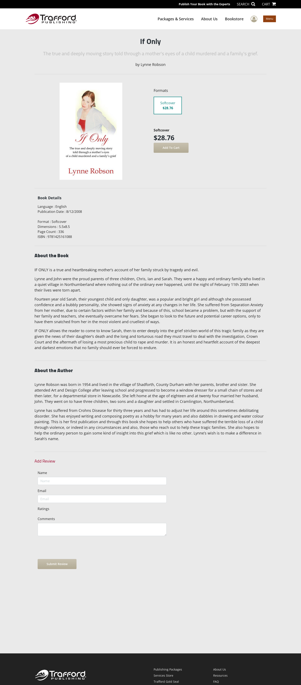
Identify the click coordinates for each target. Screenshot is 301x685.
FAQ (216, 682)
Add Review (44, 461)
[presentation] (69, 547)
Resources (220, 675)
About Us (209, 18)
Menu (269, 19)
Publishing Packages (168, 669)
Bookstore (234, 18)
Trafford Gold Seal (166, 682)
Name (42, 472)
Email (42, 490)
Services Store (163, 675)
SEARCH (246, 4)
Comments (46, 519)
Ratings (43, 508)
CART (269, 4)
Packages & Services (176, 18)
